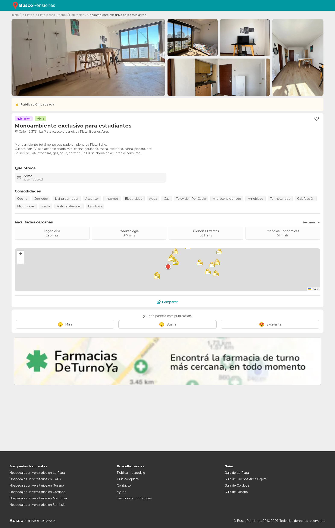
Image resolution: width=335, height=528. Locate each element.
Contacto (124, 485)
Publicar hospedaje (131, 473)
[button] (168, 266)
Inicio (15, 14)
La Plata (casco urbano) (50, 14)
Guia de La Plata (237, 473)
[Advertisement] (140, 419)
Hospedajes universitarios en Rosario (36, 485)
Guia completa (128, 479)
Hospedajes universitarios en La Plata (37, 473)
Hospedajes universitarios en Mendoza (38, 498)
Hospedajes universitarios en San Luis (37, 505)
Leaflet (313, 289)
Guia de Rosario (236, 492)
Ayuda (121, 492)
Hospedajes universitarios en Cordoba (37, 492)
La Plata (26, 14)
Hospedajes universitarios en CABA (35, 479)
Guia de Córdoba (237, 485)
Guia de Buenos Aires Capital (246, 479)
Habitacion (76, 14)
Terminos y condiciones (134, 498)
